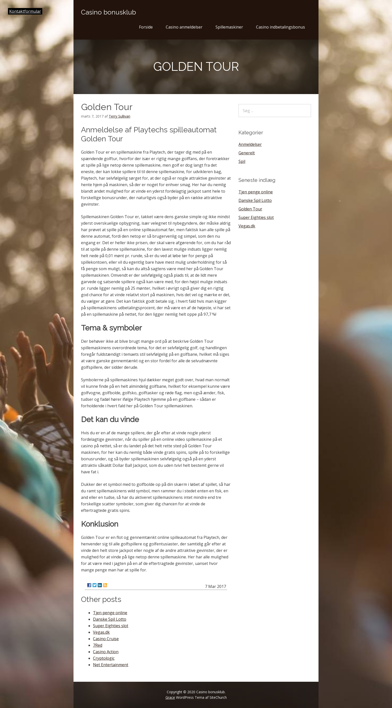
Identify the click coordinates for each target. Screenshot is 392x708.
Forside (146, 27)
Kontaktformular (25, 11)
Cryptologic (103, 658)
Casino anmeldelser (184, 27)
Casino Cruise (106, 638)
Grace (170, 697)
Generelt (246, 153)
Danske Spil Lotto (109, 619)
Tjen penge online (110, 612)
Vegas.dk (101, 632)
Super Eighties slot (110, 625)
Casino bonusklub (108, 12)
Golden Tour (250, 209)
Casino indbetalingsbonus (280, 27)
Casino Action (105, 651)
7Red (97, 645)
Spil (241, 161)
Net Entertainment (110, 664)
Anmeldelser (250, 144)
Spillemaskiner (229, 27)
